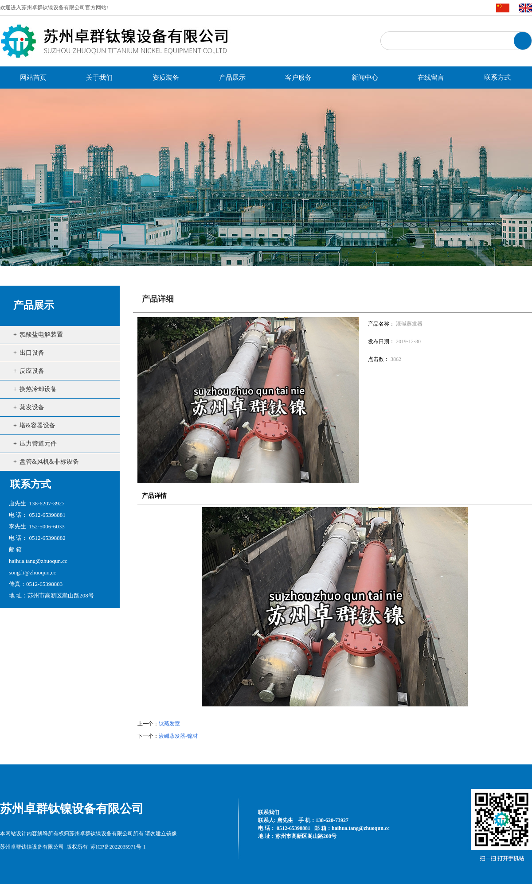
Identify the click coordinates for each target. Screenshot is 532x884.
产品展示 (33, 305)
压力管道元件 (38, 443)
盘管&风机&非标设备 (49, 461)
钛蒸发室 (169, 724)
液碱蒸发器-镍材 (178, 736)
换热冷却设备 (38, 389)
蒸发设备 (32, 407)
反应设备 (32, 371)
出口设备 (32, 352)
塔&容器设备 (37, 425)
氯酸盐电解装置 (41, 334)
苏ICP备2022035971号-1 (118, 847)
